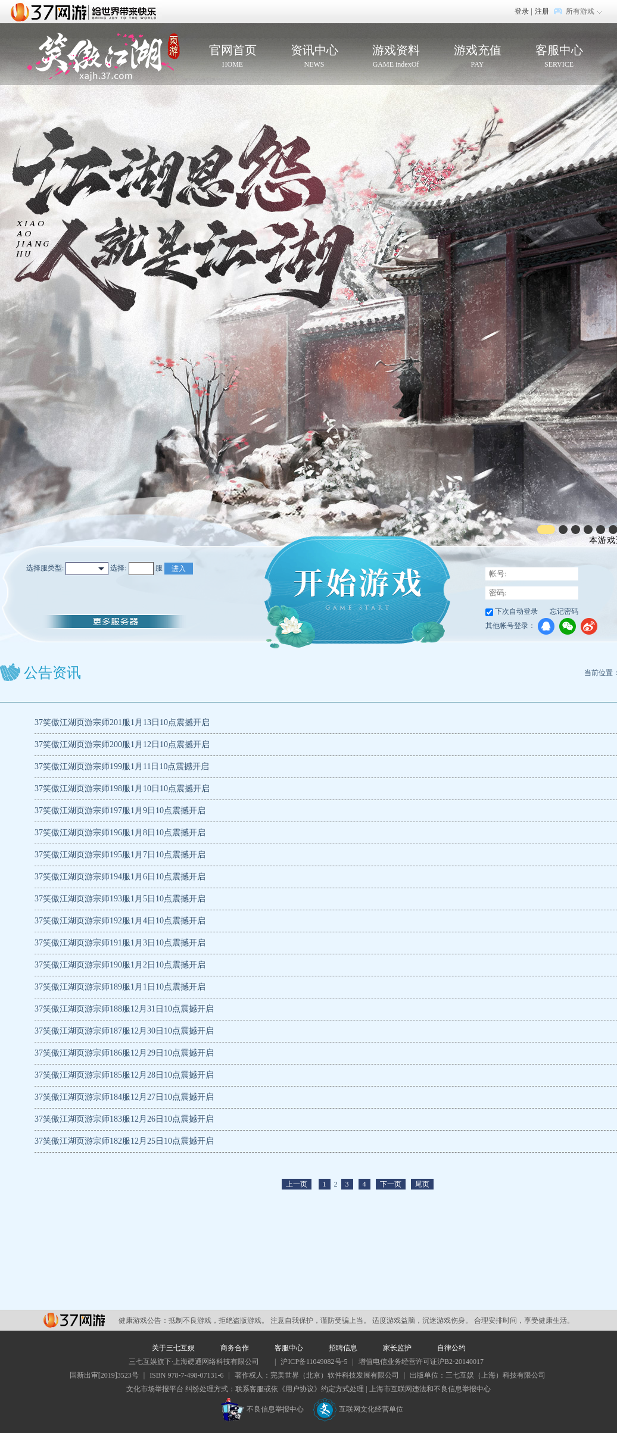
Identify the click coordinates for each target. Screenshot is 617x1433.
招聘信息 (343, 1348)
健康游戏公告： (144, 1320)
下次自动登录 (516, 611)
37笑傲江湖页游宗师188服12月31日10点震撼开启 (124, 1008)
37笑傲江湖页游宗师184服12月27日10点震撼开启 (124, 1096)
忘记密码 (564, 611)
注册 (542, 11)
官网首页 (232, 56)
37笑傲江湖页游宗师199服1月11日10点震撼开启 (122, 766)
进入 (179, 568)
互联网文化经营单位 (358, 1409)
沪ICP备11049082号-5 (314, 1361)
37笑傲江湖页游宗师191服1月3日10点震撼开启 (120, 942)
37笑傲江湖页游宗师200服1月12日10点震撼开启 (122, 744)
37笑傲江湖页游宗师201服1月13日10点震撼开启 (122, 722)
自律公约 (451, 1348)
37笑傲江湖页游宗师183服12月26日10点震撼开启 (124, 1118)
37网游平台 (74, 1320)
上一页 (296, 1184)
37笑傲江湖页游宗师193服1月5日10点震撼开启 (120, 898)
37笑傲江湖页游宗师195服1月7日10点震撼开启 (120, 854)
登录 (522, 11)
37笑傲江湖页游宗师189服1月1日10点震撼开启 (120, 986)
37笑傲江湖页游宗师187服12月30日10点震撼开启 (124, 1030)
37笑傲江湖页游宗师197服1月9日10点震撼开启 (120, 810)
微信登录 (567, 626)
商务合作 (234, 1348)
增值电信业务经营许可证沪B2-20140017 (421, 1361)
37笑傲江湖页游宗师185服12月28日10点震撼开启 (124, 1074)
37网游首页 (86, 11)
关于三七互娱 (173, 1348)
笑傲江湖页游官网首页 (103, 57)
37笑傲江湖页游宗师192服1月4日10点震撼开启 (120, 920)
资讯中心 (314, 56)
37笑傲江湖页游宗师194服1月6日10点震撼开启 (120, 876)
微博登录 (589, 626)
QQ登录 (546, 626)
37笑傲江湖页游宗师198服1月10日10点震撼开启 (122, 788)
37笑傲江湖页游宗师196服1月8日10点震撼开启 (120, 832)
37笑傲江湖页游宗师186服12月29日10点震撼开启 (124, 1052)
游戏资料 (396, 56)
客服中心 (559, 56)
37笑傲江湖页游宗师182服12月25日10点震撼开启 (124, 1141)
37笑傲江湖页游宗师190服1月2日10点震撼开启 (120, 964)
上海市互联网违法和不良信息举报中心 (430, 1389)
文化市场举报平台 (154, 1389)
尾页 (422, 1184)
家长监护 (397, 1348)
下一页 (390, 1184)
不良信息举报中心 (262, 1409)
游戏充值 (477, 56)
